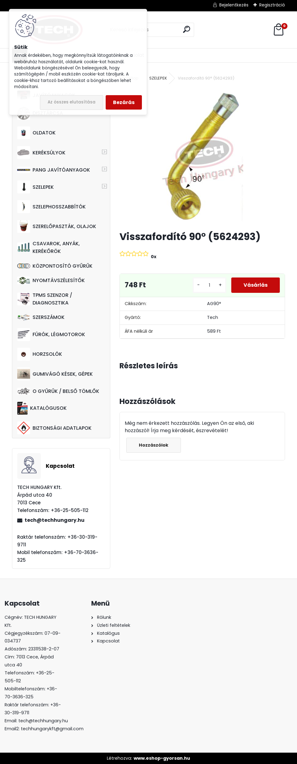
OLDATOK (36, 132)
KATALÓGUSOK (41, 408)
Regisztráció (272, 5)
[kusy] (209, 285)
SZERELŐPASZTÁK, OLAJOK (56, 226)
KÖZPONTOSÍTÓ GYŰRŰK (54, 266)
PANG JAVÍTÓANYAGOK (53, 169)
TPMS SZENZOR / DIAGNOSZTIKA (44, 299)
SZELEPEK (35, 186)
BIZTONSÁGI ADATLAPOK (54, 427)
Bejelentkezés (233, 5)
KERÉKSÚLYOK (41, 152)
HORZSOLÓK (39, 354)
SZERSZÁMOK (40, 317)
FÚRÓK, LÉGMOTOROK (51, 334)
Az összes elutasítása (72, 102)
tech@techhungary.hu (54, 520)
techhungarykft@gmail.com (52, 729)
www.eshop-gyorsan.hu (162, 758)
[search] (186, 29)
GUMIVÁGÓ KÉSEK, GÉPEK (55, 373)
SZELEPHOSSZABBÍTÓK (51, 206)
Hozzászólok (153, 445)
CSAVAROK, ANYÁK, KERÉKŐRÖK (48, 247)
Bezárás (124, 102)
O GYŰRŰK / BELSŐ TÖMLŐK (58, 391)
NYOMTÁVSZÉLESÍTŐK (51, 280)
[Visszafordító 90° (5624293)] (202, 156)
